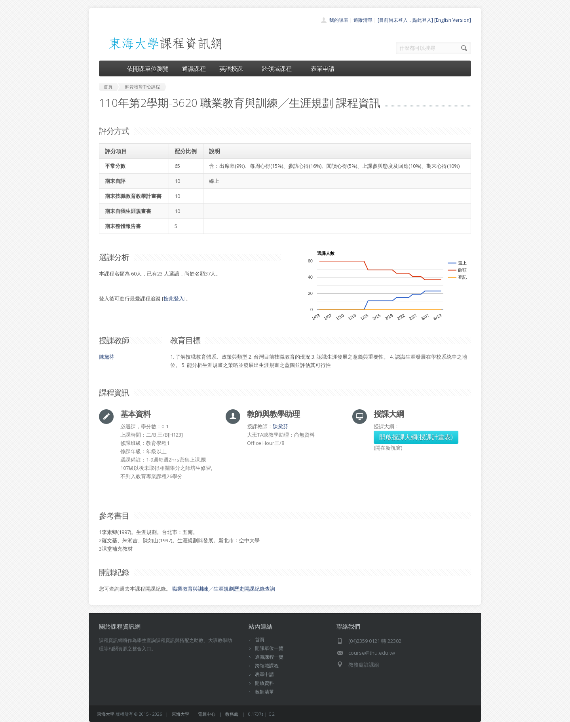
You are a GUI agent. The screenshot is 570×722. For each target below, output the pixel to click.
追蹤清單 (362, 20)
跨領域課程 (279, 68)
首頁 (259, 639)
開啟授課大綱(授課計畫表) (416, 437)
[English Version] (452, 20)
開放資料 (264, 683)
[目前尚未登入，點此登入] (405, 20)
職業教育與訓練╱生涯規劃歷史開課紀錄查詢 (223, 588)
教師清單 (264, 691)
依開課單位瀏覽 (148, 68)
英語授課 (234, 68)
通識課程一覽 (269, 657)
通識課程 (194, 68)
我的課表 (338, 20)
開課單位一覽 (269, 648)
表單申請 (322, 68)
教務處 (231, 714)
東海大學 (105, 714)
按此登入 (173, 298)
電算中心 (206, 714)
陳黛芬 (106, 356)
